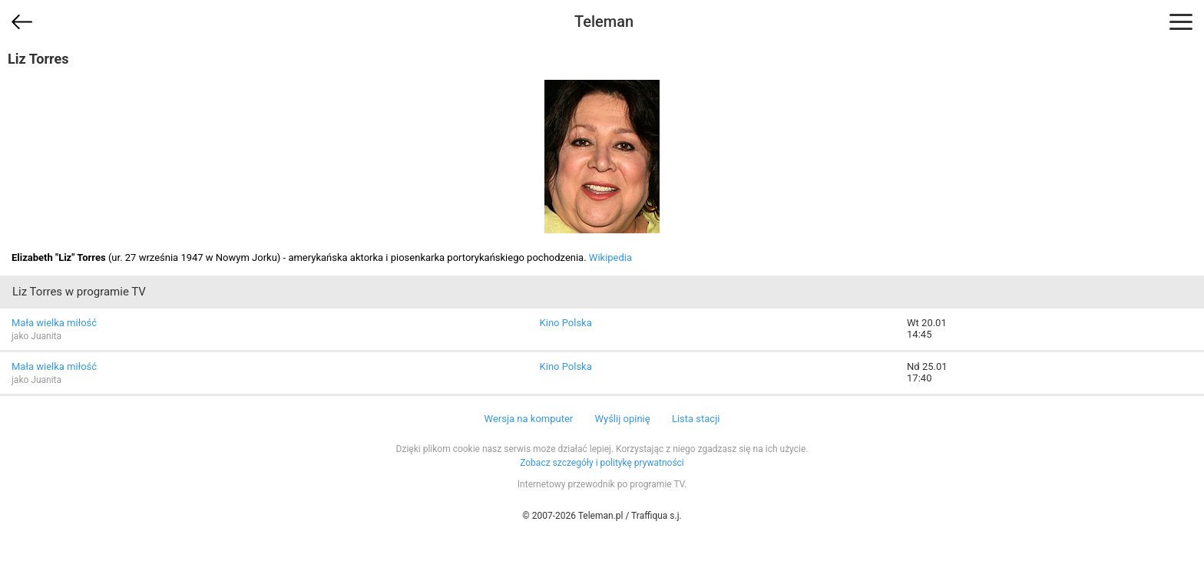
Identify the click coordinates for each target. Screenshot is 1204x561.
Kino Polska (566, 322)
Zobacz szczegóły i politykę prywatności (602, 462)
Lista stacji (696, 418)
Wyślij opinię (622, 418)
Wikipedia (610, 257)
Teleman (603, 21)
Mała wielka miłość (54, 322)
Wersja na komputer (529, 418)
